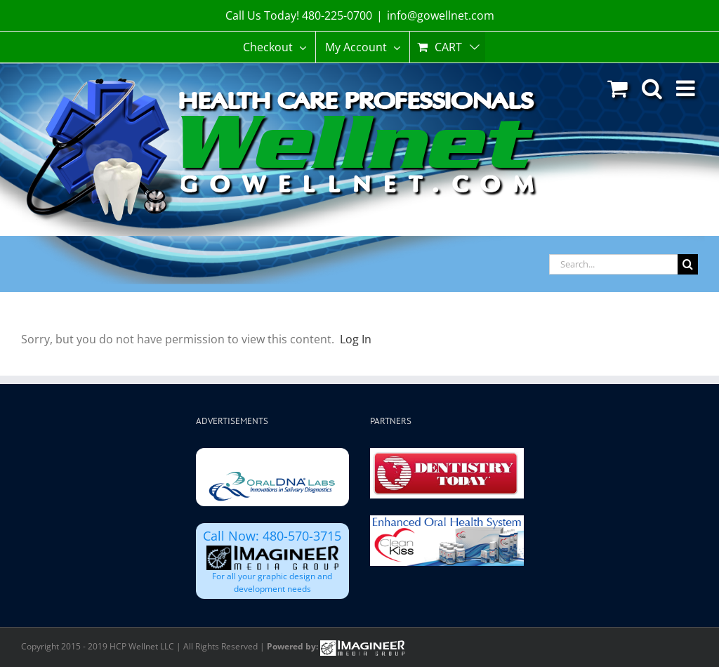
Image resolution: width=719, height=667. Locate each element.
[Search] (688, 264)
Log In (355, 339)
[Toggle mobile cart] (617, 88)
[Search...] (613, 264)
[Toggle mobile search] (652, 88)
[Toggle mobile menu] (687, 88)
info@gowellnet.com (440, 15)
